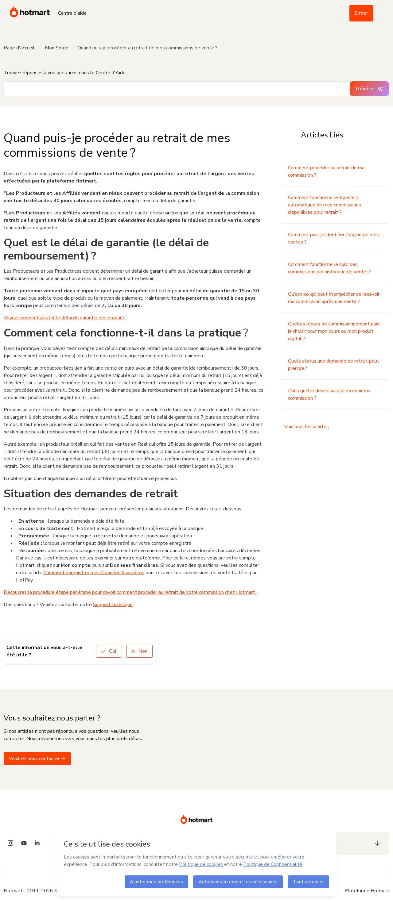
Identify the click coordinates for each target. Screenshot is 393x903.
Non (139, 651)
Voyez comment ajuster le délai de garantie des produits (65, 317)
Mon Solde (56, 47)
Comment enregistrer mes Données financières (94, 572)
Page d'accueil (19, 47)
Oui (108, 651)
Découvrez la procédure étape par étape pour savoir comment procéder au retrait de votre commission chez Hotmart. (130, 592)
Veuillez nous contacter (37, 758)
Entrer (361, 13)
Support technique (113, 604)
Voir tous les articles (306, 426)
